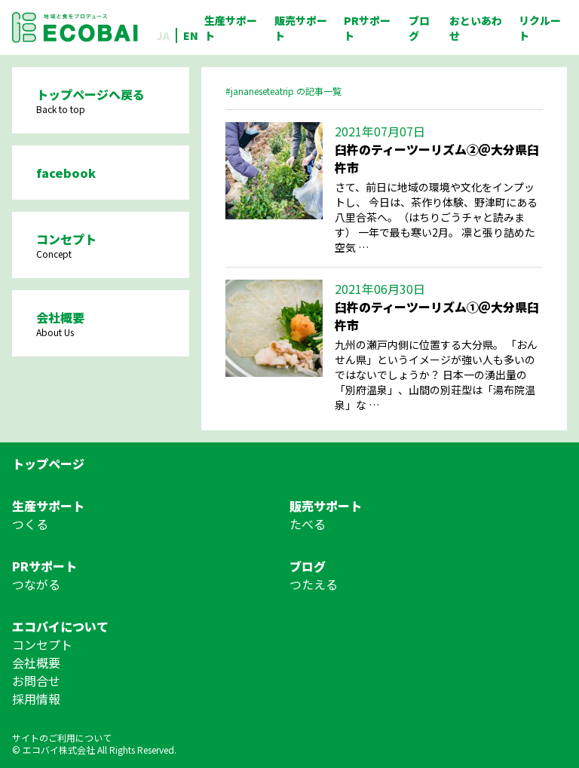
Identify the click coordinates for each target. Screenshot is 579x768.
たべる (308, 524)
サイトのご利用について (62, 737)
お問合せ (36, 681)
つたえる (314, 584)
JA (163, 35)
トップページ (48, 463)
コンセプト (42, 644)
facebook (66, 173)
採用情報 (36, 699)
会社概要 (36, 662)
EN (190, 35)
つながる (36, 584)
